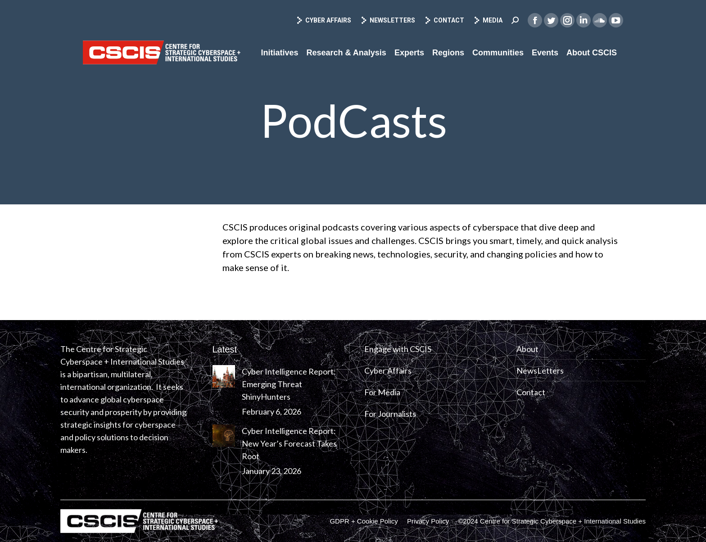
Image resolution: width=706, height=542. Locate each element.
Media (487, 20)
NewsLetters (540, 370)
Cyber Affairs (323, 20)
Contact (444, 20)
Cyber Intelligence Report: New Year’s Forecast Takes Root (289, 443)
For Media (382, 392)
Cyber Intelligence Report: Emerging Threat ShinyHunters (289, 384)
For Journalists (390, 414)
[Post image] (224, 376)
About (527, 349)
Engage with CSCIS (397, 349)
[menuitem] (279, 52)
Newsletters (387, 20)
